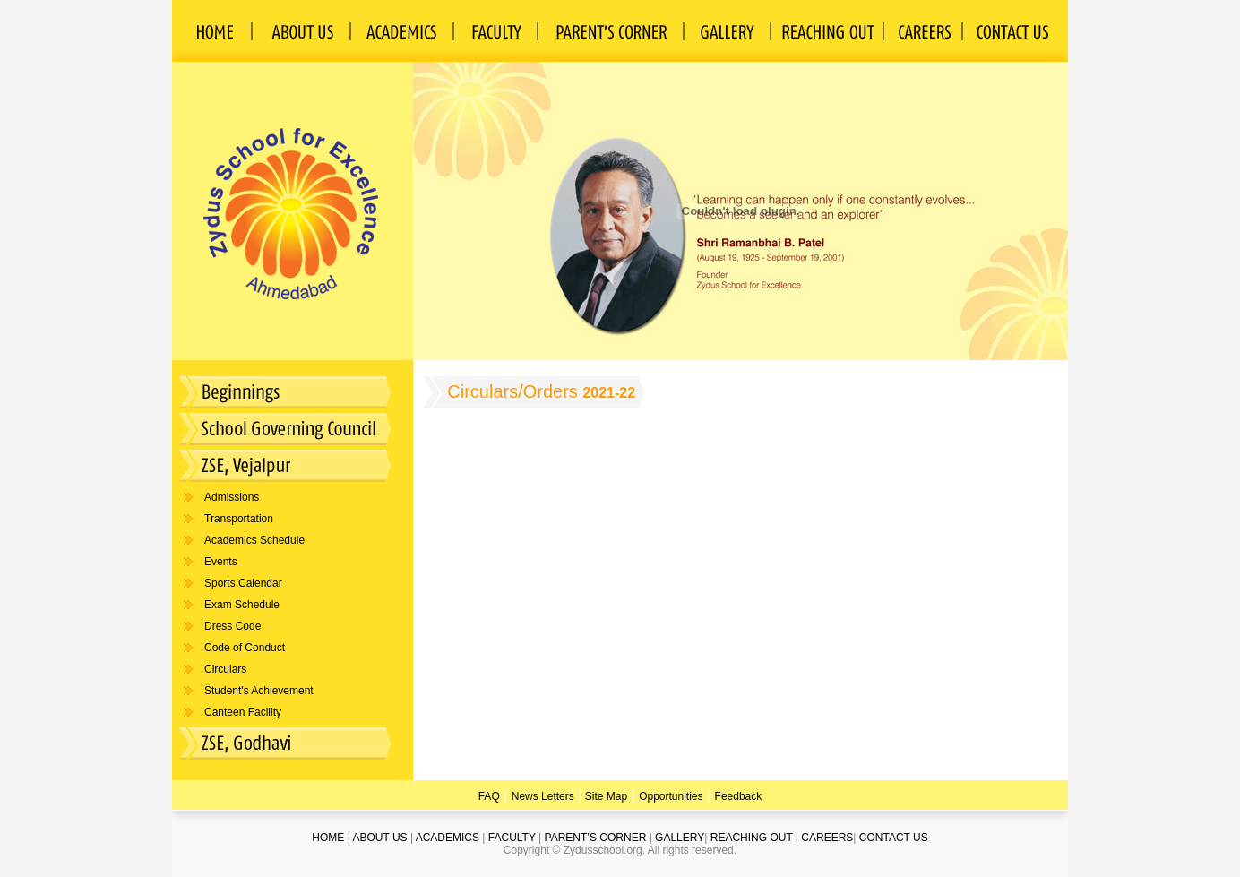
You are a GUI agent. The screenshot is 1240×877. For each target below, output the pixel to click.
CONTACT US (893, 837)
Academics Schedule (254, 540)
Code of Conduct (244, 647)
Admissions (231, 497)
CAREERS (827, 837)
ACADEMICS (447, 837)
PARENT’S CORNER (596, 837)
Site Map (604, 796)
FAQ (489, 796)
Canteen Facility (242, 712)
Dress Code (232, 626)
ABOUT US (379, 837)
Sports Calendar (243, 583)
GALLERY (679, 837)
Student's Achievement (259, 690)
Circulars (225, 669)
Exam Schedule (242, 604)
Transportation (238, 518)
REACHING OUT (751, 837)
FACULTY (512, 837)
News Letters (543, 796)
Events (220, 561)
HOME (328, 837)
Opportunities (670, 796)
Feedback (738, 796)
